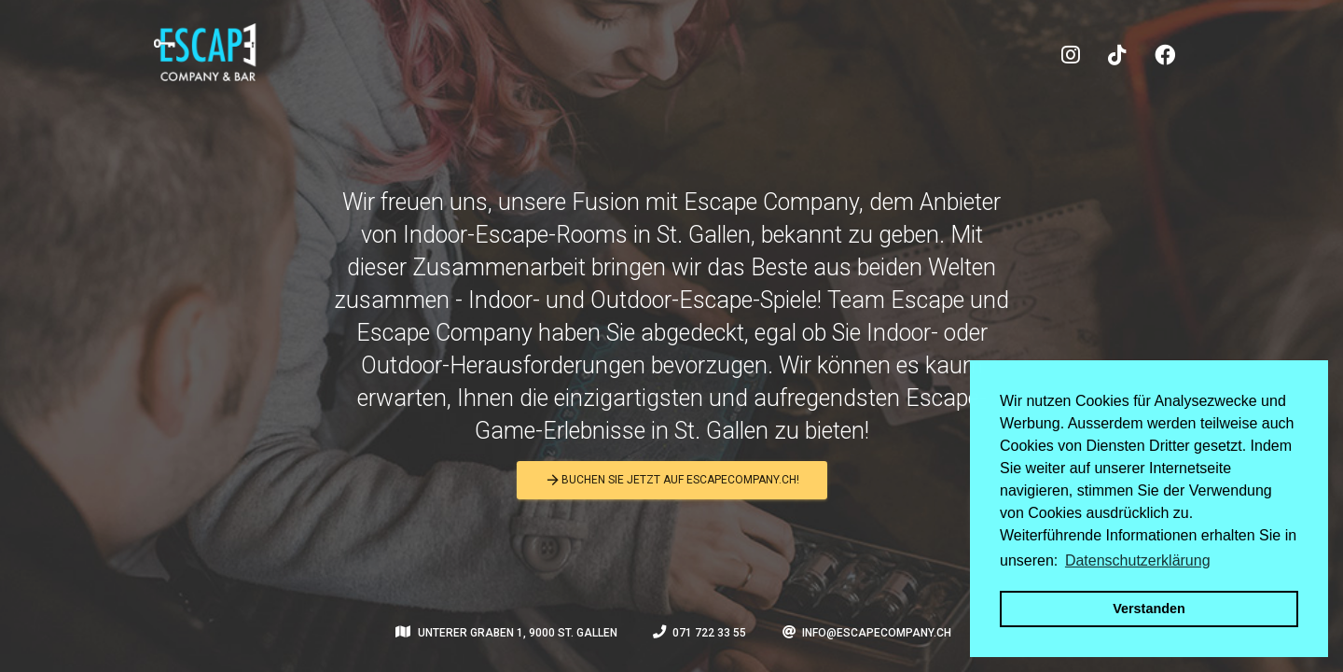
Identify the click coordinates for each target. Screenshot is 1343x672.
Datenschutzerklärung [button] (1138, 560)
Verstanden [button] (1149, 608)
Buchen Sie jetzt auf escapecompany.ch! (672, 480)
